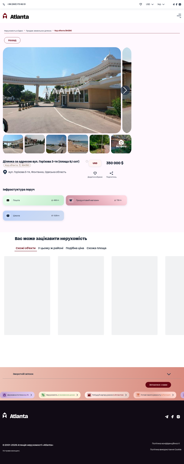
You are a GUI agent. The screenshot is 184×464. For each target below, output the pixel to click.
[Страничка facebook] (172, 417)
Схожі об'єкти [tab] (26, 247)
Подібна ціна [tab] (75, 247)
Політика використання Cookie (165, 449)
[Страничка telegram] (166, 417)
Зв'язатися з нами (158, 385)
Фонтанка (37, 172)
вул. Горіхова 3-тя (19, 172)
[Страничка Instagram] (179, 4)
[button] (92, 374)
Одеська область (55, 172)
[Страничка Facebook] (176, 4)
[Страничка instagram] (178, 417)
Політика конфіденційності (166, 443)
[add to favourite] (140, 4)
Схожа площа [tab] (96, 247)
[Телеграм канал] (174, 4)
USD (95, 163)
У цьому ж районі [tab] (51, 247)
